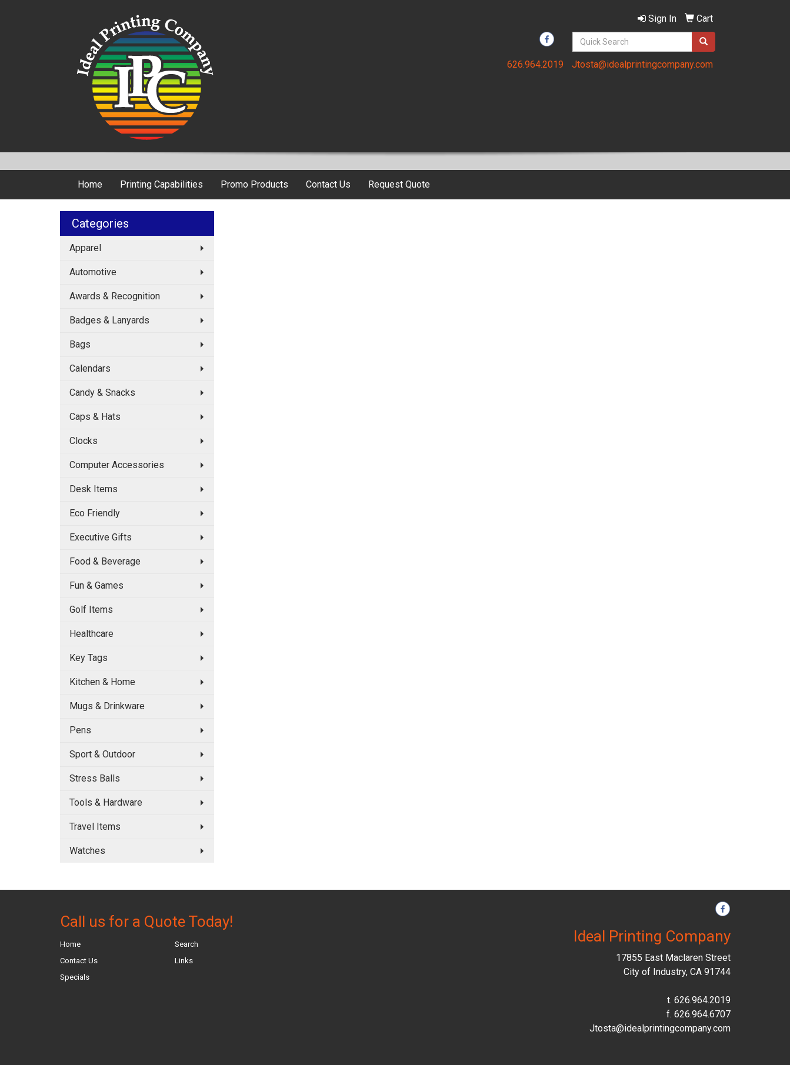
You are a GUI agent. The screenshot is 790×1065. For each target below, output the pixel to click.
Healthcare (91, 633)
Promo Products (254, 184)
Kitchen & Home (102, 681)
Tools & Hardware (105, 802)
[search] (703, 42)
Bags (80, 344)
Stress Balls (94, 778)
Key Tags (88, 657)
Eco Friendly (94, 513)
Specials (74, 977)
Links (184, 960)
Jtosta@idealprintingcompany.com (642, 64)
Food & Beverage (105, 561)
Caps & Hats (95, 416)
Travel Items (95, 826)
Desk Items (93, 489)
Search (186, 944)
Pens (80, 730)
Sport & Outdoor (102, 754)
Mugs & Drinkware (107, 706)
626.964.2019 (535, 64)
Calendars (90, 368)
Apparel (85, 247)
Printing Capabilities (161, 184)
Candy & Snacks (102, 392)
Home (90, 184)
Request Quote (399, 184)
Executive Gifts (100, 537)
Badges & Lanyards (109, 320)
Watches (87, 850)
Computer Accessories (116, 464)
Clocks (83, 440)
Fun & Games (96, 585)
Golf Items (91, 609)
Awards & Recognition (114, 296)
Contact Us (328, 184)
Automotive (92, 272)
